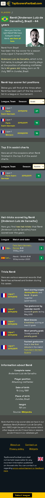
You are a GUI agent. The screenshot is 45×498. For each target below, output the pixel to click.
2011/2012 (22, 111)
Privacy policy (16, 452)
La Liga (9, 261)
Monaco (9, 135)
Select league (22, 495)
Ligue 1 (9, 252)
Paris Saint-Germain (8, 112)
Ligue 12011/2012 (12, 299)
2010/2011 (22, 123)
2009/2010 (23, 133)
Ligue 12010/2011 (12, 351)
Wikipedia (27, 415)
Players (6, 12)
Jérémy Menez (31, 296)
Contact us (31, 448)
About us (15, 448)
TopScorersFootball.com (27, 3)
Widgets (33, 452)
